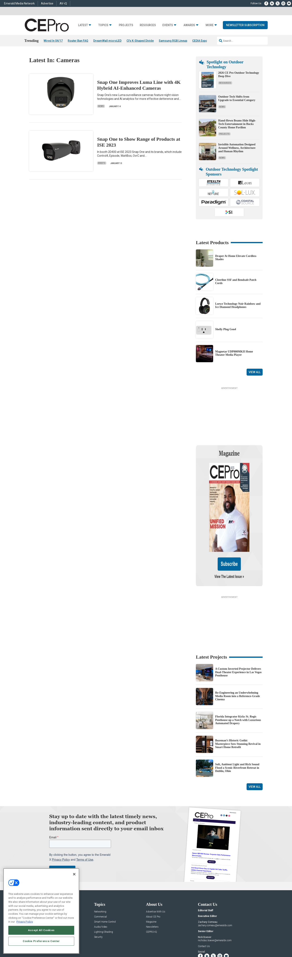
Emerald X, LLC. (233, 933)
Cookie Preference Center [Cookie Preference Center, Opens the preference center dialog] (41, 941)
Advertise (47, 3)
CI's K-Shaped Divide (140, 40)
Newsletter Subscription (245, 25)
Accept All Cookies (41, 930)
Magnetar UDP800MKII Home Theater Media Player (234, 353)
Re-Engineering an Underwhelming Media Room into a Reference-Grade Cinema (237, 657)
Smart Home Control (105, 882)
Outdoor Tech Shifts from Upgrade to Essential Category (236, 98)
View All (255, 372)
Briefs (101, 163)
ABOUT (98, 939)
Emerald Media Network (19, 3)
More (210, 25)
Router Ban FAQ (78, 40)
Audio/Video (100, 888)
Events (167, 25)
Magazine (151, 882)
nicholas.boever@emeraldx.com (215, 901)
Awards (189, 25)
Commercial (100, 877)
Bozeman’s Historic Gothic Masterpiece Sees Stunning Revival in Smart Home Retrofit (238, 705)
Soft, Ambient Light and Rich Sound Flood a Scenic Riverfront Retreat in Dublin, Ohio (237, 729)
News (101, 106)
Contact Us (204, 907)
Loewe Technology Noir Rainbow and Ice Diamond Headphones (238, 305)
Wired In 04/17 (53, 40)
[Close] (74, 874)
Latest (83, 25)
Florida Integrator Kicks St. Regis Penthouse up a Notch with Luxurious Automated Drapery (238, 681)
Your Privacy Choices (212, 939)
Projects (126, 25)
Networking (100, 872)
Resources (148, 25)
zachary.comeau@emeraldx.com (215, 886)
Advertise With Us (155, 872)
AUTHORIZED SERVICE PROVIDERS (136, 939)
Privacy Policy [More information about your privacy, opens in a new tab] (24, 921)
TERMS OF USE (242, 939)
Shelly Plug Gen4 (225, 329)
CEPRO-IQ (151, 893)
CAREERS (109, 939)
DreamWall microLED (107, 40)
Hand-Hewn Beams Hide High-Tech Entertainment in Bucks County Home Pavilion (237, 124)
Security (98, 898)
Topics (103, 25)
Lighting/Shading (103, 893)
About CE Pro (153, 877)
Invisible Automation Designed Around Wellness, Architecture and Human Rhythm (237, 148)
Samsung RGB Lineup (173, 40)
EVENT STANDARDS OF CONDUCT (177, 939)
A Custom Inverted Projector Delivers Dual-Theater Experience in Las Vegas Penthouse (238, 633)
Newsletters (152, 888)
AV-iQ (63, 3)
